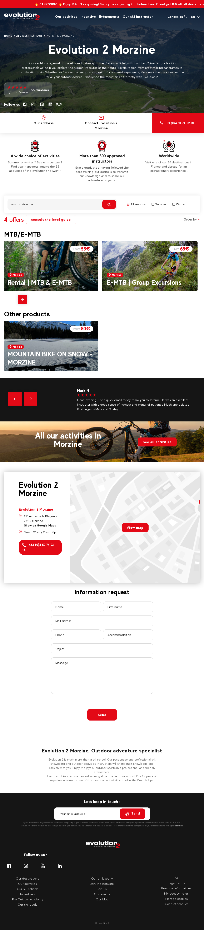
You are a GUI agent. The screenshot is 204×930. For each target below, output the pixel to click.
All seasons (136, 204)
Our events (102, 894)
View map (135, 528)
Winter (179, 204)
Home (8, 35)
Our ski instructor (138, 17)
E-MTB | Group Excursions (144, 282)
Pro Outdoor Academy (27, 899)
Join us (102, 889)
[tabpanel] (35, 156)
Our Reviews (40, 89)
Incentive (88, 17)
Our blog (102, 899)
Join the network (102, 883)
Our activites (66, 17)
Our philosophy (102, 878)
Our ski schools (28, 889)
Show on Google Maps (40, 525)
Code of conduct (176, 904)
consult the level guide (51, 220)
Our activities (27, 883)
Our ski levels (28, 904)
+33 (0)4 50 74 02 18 (38, 547)
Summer (158, 204)
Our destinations (27, 878)
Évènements (109, 17)
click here (179, 826)
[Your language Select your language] (195, 16)
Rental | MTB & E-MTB (40, 282)
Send (102, 715)
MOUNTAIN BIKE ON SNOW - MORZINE (50, 358)
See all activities (157, 442)
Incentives (27, 894)
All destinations (29, 35)
